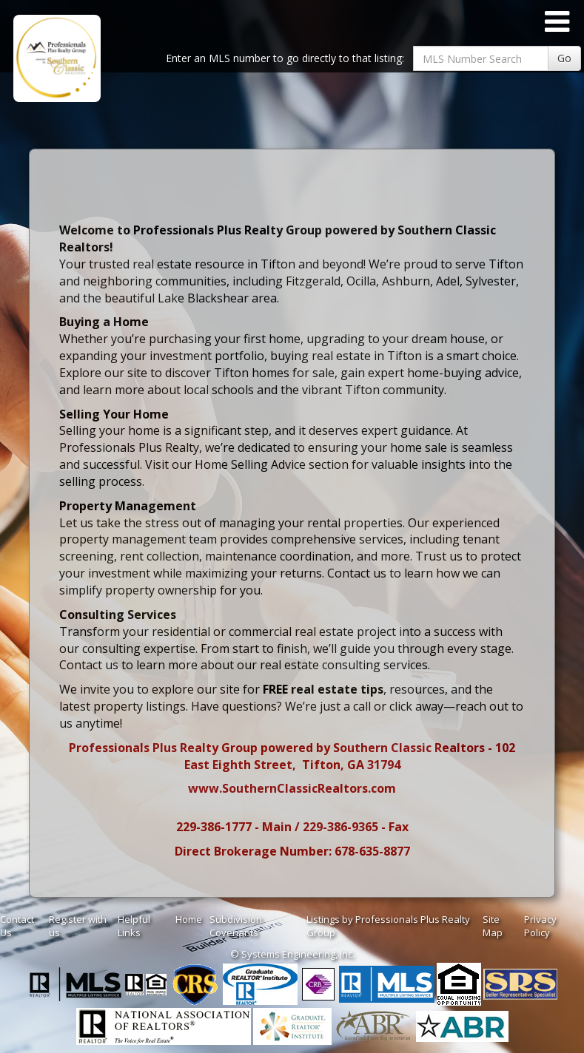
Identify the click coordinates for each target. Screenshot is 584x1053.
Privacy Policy (540, 926)
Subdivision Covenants (235, 926)
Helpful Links (134, 926)
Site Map (493, 926)
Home (188, 919)
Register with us (78, 926)
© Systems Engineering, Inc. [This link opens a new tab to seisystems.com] (292, 954)
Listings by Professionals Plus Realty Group (388, 926)
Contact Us (17, 926)
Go (564, 58)
